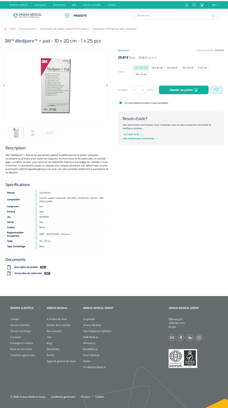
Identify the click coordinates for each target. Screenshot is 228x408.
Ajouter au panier (184, 89)
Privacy (85, 395)
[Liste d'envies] (192, 3)
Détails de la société (58, 324)
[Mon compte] (186, 3)
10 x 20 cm (141, 66)
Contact (112, 3)
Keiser (87, 360)
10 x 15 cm (141, 73)
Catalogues (40, 3)
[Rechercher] (213, 14)
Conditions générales (22, 354)
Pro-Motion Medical (94, 366)
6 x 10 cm (172, 66)
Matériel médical (18, 3)
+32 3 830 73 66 (131, 133)
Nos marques (54, 330)
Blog (49, 342)
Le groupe (89, 318)
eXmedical (89, 342)
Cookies (99, 395)
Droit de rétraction (21, 348)
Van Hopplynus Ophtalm (97, 330)
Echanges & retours (21, 342)
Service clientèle (92, 3)
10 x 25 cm (157, 66)
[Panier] (200, 3)
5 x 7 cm (202, 66)
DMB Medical (90, 336)
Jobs (74, 3)
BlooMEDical (90, 348)
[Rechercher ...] (174, 14)
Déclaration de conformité (28, 272)
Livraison (15, 336)
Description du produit (26, 266)
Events (51, 354)
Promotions (59, 3)
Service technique (20, 330)
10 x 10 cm (187, 66)
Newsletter (53, 348)
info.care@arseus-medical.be (138, 137)
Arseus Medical (92, 324)
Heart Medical (91, 354)
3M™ (8, 153)
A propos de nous (57, 318)
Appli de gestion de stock (61, 360)
